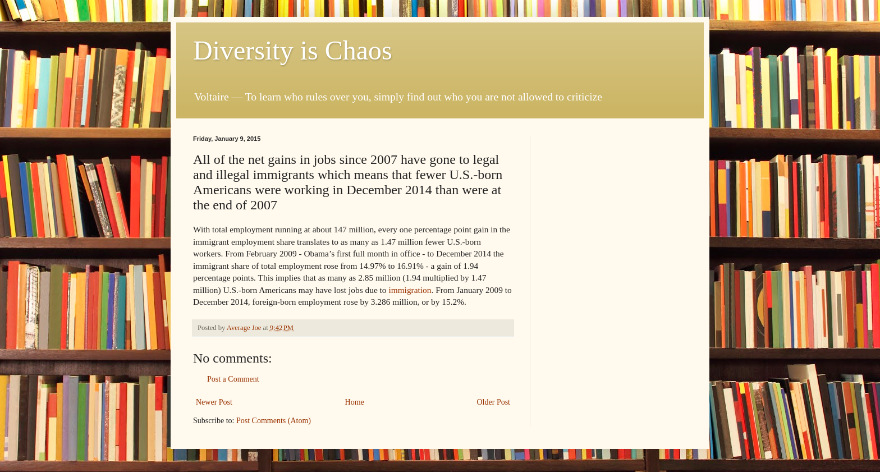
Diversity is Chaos (292, 50)
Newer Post (214, 402)
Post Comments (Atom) (273, 420)
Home (354, 402)
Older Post (494, 402)
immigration (409, 290)
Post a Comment (233, 379)
